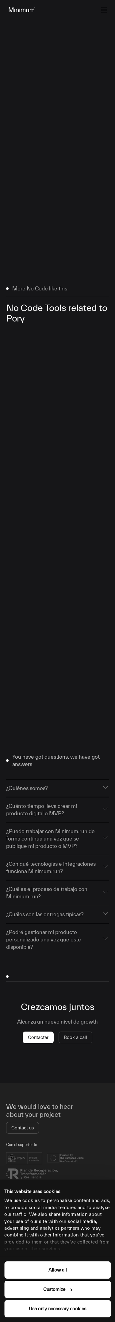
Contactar (38, 1037)
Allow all (57, 1269)
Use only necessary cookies (57, 1308)
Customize (57, 1289)
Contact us (22, 1127)
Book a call (75, 1037)
